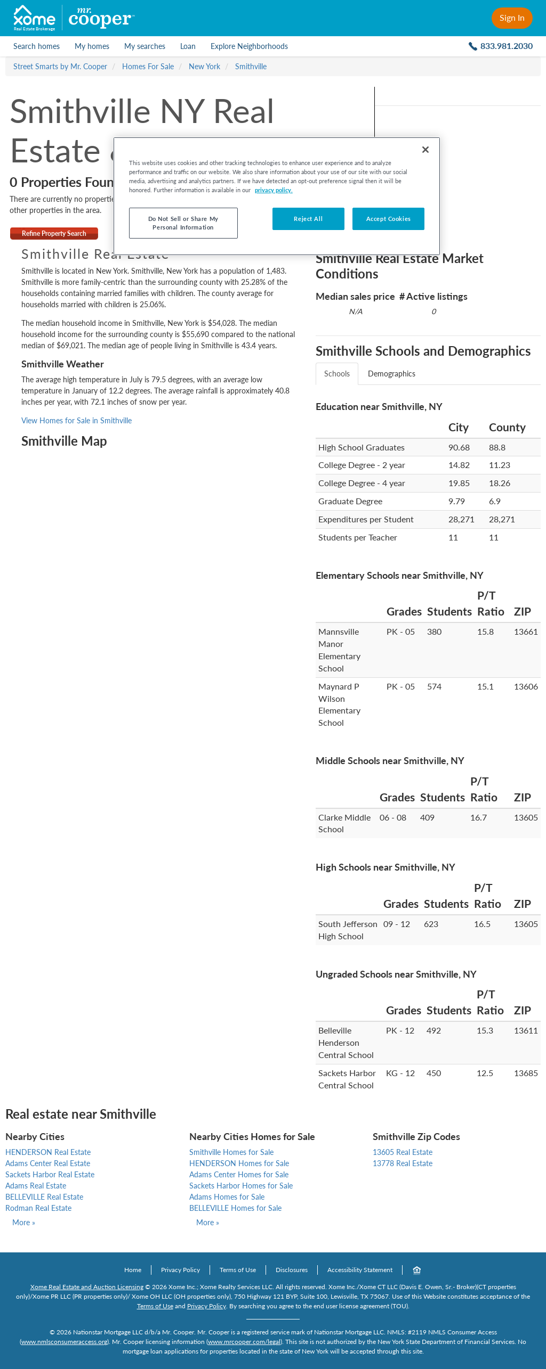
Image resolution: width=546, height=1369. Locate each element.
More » (23, 1222)
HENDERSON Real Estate (48, 1152)
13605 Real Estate (402, 1152)
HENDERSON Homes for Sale (239, 1163)
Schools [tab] (337, 373)
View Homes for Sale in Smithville (76, 420)
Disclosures (292, 1270)
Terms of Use (238, 1270)
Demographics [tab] (391, 373)
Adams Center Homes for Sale (238, 1174)
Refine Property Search (54, 233)
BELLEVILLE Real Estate (44, 1196)
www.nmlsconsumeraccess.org (64, 1342)
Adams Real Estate (35, 1185)
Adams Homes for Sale (226, 1196)
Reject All (308, 218)
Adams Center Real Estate (47, 1163)
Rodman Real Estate (38, 1207)
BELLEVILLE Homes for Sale (235, 1207)
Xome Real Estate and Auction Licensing (86, 1287)
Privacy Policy (180, 1270)
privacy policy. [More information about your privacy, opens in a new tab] (274, 189)
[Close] (425, 149)
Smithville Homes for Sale (231, 1152)
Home (132, 1270)
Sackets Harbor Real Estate (49, 1174)
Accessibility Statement (359, 1270)
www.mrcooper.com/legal (244, 1342)
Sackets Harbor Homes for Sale (241, 1185)
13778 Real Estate (402, 1163)
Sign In (512, 17)
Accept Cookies (388, 218)
